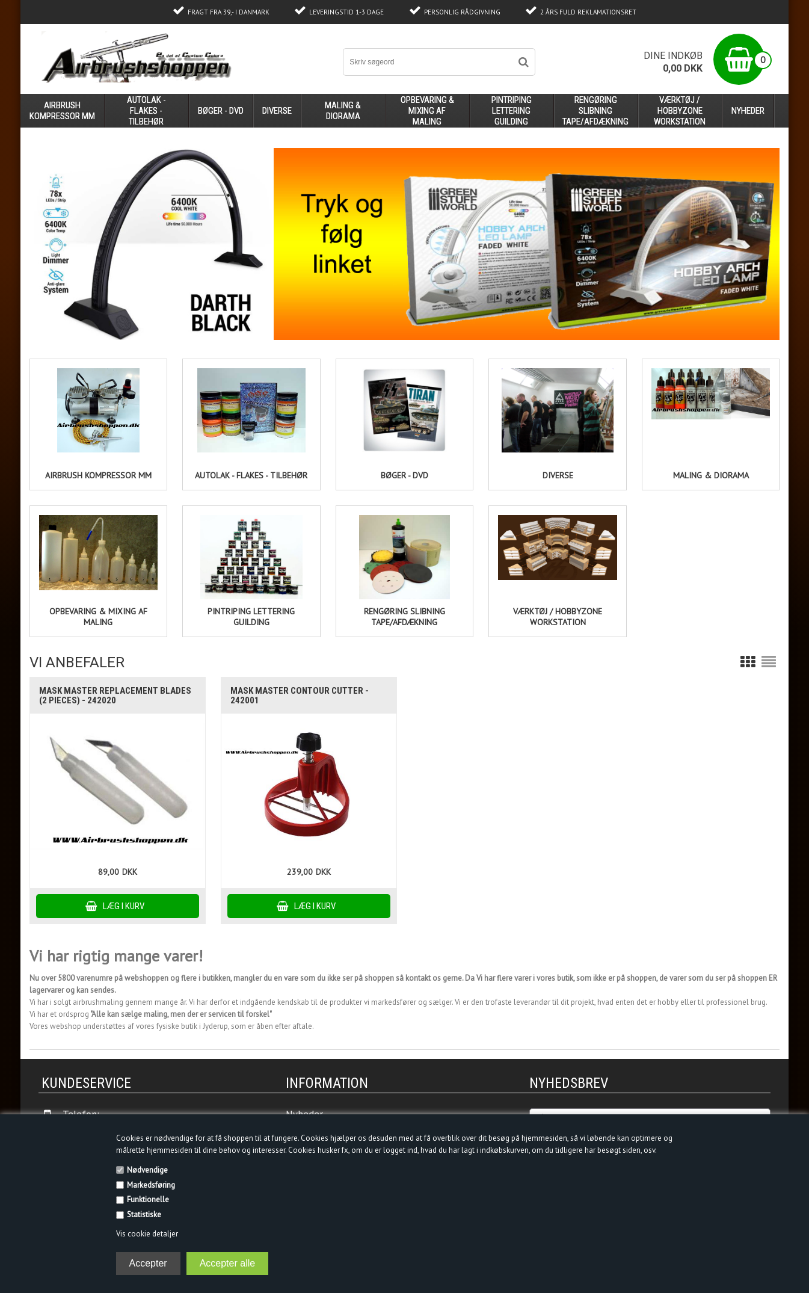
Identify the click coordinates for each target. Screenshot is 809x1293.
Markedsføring (151, 1185)
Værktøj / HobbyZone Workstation (557, 617)
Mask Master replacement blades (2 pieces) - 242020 (115, 695)
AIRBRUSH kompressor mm (98, 475)
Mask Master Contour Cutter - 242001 (299, 695)
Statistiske (144, 1214)
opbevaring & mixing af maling (427, 110)
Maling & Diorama (711, 475)
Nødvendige (147, 1170)
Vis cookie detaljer (147, 1234)
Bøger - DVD (404, 475)
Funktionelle (148, 1199)
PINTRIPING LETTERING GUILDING (251, 617)
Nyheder (747, 110)
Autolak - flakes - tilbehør (251, 475)
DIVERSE (558, 475)
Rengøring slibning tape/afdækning (404, 617)
